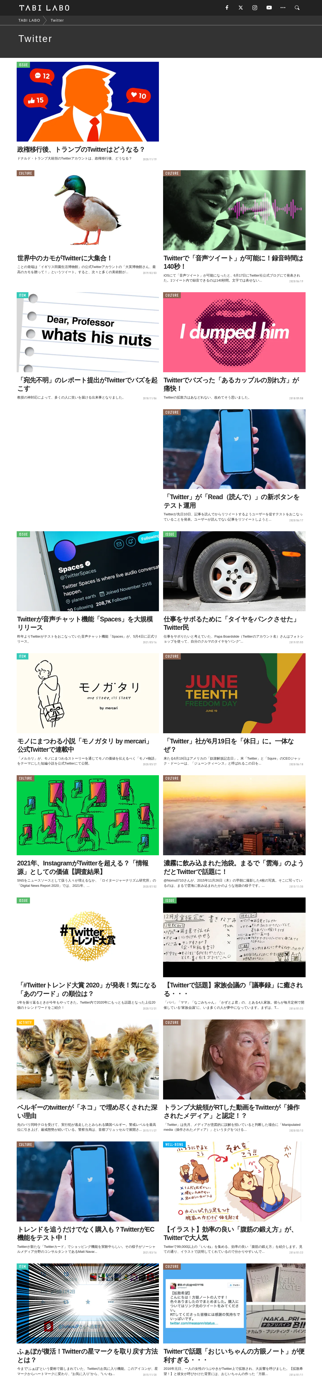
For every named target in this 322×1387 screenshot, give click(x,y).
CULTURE (25, 173)
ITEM (22, 295)
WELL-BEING (174, 1145)
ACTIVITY (25, 1023)
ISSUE (23, 65)
